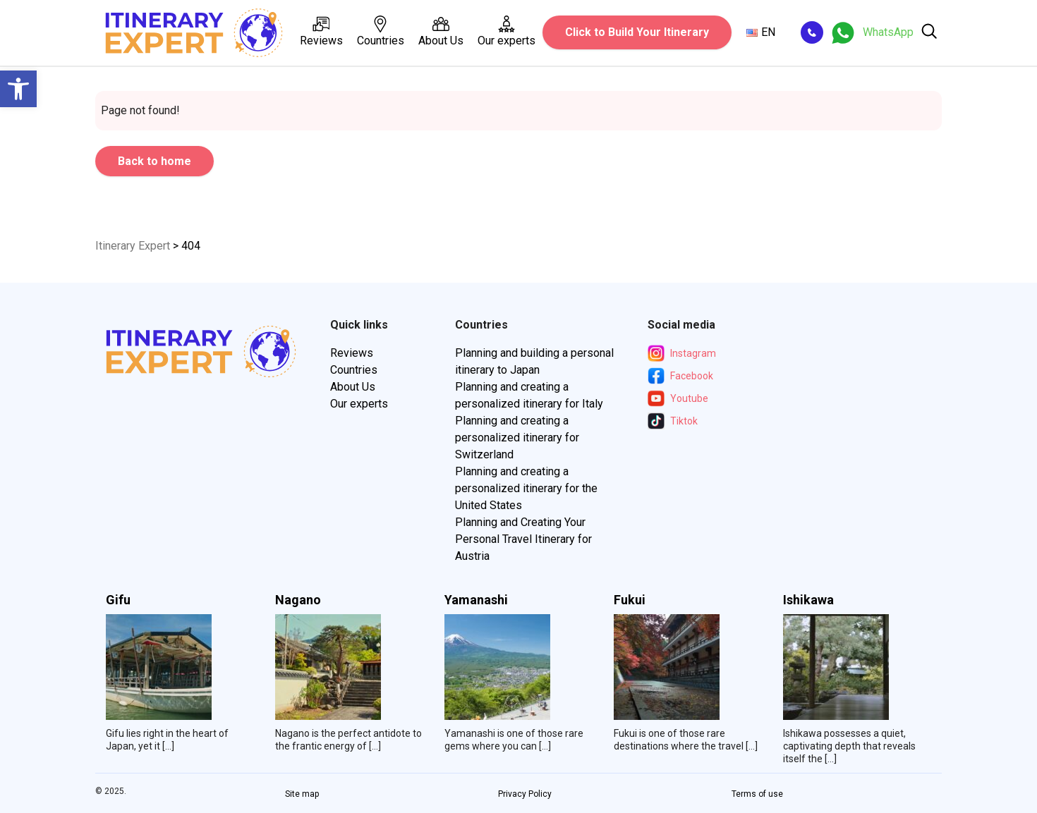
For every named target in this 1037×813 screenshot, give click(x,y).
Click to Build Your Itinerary (637, 32)
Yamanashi (476, 600)
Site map (302, 794)
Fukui (629, 600)
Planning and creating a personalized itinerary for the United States (526, 488)
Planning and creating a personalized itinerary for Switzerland (517, 437)
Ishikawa (808, 600)
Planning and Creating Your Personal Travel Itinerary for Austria (523, 539)
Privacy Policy (525, 794)
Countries (380, 31)
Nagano (298, 600)
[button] (18, 89)
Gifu (118, 600)
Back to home (154, 161)
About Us (440, 31)
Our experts (506, 31)
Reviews (321, 31)
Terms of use (757, 794)
